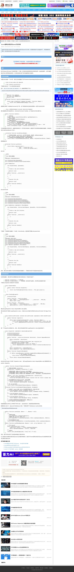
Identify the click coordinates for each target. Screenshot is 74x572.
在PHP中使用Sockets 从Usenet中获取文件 (20, 515)
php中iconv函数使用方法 (61, 75)
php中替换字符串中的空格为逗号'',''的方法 (20, 499)
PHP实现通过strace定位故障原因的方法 (20, 547)
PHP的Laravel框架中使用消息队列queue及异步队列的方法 (17, 447)
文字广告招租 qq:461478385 (43, 21)
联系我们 (32, 567)
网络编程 (15, 9)
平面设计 (64, 9)
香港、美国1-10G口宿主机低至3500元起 (45, 26)
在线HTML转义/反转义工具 (61, 148)
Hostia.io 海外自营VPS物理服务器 (44, 23)
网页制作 (9, 9)
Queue (7, 476)
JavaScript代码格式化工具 (61, 141)
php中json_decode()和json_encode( (63, 67)
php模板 (19, 12)
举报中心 (59, 1)
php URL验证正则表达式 (61, 124)
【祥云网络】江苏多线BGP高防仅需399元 (64, 28)
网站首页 (3, 9)
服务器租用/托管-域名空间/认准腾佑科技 (64, 29)
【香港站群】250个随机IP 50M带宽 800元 (28, 26)
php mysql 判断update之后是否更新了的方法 (64, 113)
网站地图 (41, 567)
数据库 (34, 9)
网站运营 (58, 9)
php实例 (11, 12)
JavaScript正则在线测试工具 (61, 152)
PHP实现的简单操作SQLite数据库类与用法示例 (21, 491)
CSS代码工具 (58, 139)
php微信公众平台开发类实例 (17, 531)
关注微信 (66, 1)
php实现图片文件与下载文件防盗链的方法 (64, 128)
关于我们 (23, 567)
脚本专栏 (22, 9)
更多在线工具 (59, 156)
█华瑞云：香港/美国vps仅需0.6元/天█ (45, 29)
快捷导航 (71, 1)
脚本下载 (28, 9)
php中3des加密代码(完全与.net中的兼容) (63, 126)
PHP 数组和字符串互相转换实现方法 (64, 69)
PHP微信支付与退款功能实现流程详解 (63, 119)
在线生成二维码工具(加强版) (61, 154)
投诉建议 (46, 567)
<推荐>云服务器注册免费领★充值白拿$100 (9, 21)
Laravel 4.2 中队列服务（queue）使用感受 (13, 449)
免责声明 (37, 567)
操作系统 (51, 9)
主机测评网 (15, 1)
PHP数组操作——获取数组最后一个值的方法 (21, 555)
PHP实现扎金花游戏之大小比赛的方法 (63, 121)
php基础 (2, 12)
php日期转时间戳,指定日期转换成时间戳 (64, 77)
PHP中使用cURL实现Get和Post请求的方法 (65, 73)
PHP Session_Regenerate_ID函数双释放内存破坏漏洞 (23, 523)
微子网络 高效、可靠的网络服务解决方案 (46, 28)
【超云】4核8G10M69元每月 (25, 29)
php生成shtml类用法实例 (16, 539)
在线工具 (20, 1)
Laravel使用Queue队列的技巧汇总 (11, 445)
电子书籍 (45, 9)
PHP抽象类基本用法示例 (16, 507)
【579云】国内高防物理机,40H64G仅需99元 (9, 26)
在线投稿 (51, 567)
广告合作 (28, 567)
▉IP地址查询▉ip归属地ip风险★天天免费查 (28, 25)
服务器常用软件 (9, 1)
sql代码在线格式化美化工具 (61, 146)
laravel (4, 476)
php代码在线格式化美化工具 (61, 144)
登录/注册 (53, 1)
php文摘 (15, 12)
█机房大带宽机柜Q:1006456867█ (62, 23)
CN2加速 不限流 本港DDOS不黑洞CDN (27, 21)
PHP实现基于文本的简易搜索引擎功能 (19, 483)
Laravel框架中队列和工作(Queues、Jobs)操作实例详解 (16, 443)
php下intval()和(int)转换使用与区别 (63, 82)
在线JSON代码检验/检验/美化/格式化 (63, 150)
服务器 (39, 9)
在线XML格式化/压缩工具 (61, 143)
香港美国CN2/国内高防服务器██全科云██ (9, 31)
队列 (10, 476)
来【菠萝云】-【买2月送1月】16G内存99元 (9, 23)
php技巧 (6, 12)
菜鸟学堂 (2, 1)
